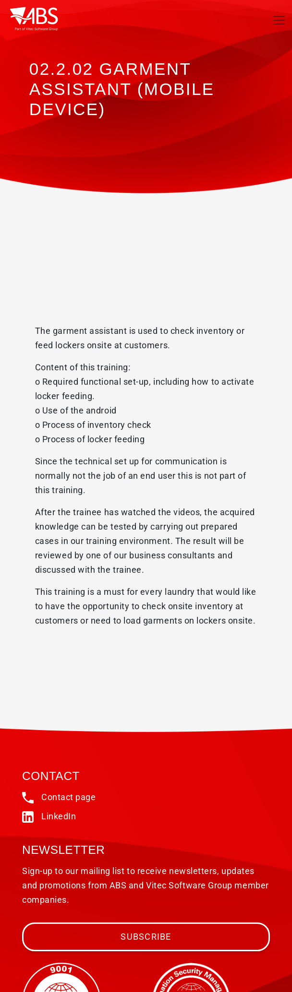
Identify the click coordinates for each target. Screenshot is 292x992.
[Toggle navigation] (279, 20)
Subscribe (146, 937)
